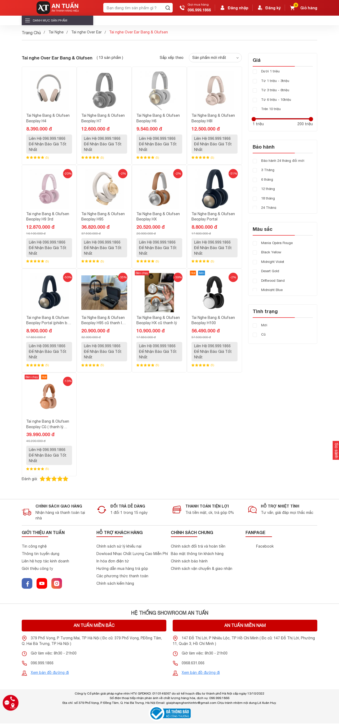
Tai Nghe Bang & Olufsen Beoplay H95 (103, 217)
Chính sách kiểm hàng (115, 584)
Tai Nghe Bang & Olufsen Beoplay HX (158, 217)
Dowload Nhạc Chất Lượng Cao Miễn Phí (132, 554)
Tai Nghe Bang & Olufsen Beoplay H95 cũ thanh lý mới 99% (103, 320)
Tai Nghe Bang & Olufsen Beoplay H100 (213, 320)
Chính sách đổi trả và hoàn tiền (198, 547)
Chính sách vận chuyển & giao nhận (201, 569)
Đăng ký (269, 8)
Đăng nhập (233, 8)
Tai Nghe (56, 32)
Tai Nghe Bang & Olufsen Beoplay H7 (103, 118)
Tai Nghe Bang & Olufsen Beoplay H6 (158, 118)
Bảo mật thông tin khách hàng (197, 554)
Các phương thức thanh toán (122, 576)
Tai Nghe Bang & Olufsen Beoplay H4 (48, 118)
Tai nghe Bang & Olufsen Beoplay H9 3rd (47, 217)
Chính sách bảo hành (189, 562)
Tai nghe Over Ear (86, 32)
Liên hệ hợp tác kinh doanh (45, 562)
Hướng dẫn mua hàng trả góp (122, 569)
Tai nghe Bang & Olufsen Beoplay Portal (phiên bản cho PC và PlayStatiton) (49, 320)
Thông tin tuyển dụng (40, 554)
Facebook (265, 547)
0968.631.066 (193, 663)
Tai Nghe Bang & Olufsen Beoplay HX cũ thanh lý (158, 320)
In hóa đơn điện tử (112, 562)
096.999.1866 (199, 10)
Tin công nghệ (34, 547)
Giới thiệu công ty (37, 569)
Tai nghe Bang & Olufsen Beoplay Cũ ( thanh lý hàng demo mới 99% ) (47, 424)
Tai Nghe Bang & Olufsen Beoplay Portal (213, 217)
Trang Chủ (31, 32)
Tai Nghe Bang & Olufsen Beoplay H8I (213, 118)
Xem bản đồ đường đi (50, 673)
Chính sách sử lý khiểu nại (118, 547)
